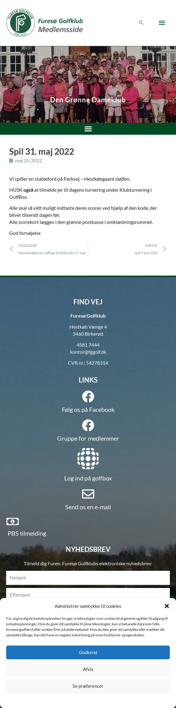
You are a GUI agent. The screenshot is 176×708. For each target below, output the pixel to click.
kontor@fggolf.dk (88, 352)
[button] (167, 606)
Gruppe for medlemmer (88, 438)
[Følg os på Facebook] (88, 396)
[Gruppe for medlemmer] (88, 425)
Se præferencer (88, 686)
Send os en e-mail (88, 506)
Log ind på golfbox (88, 478)
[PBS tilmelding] (13, 521)
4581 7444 (88, 345)
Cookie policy (73, 700)
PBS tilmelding (27, 533)
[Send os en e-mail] (88, 494)
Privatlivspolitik (99, 700)
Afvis (88, 669)
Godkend (88, 652)
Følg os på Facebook (88, 409)
